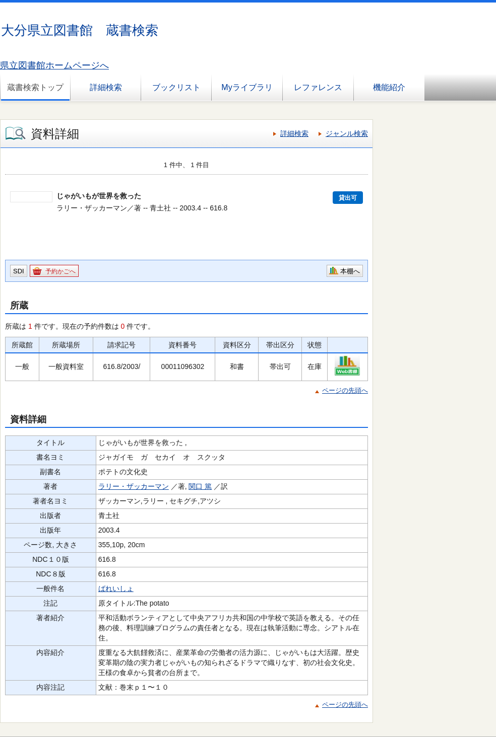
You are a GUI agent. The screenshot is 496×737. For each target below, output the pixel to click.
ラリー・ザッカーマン (133, 486)
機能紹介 (389, 87)
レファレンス (318, 87)
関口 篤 (200, 486)
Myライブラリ (246, 87)
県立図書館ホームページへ (54, 65)
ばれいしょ (116, 588)
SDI (18, 271)
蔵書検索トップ (35, 87)
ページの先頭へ (345, 390)
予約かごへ (60, 271)
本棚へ (350, 271)
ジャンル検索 (347, 133)
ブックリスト (176, 87)
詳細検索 (106, 87)
